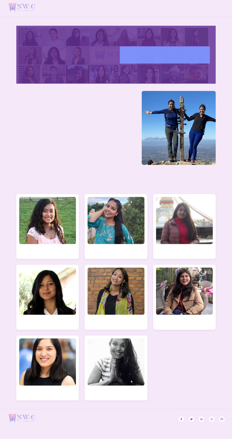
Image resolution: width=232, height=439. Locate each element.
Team (217, 8)
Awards (200, 8)
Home (188, 8)
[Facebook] (181, 419)
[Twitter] (191, 419)
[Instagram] (212, 419)
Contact (223, 8)
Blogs (211, 8)
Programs (205, 8)
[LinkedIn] (201, 419)
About (194, 8)
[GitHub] (222, 419)
